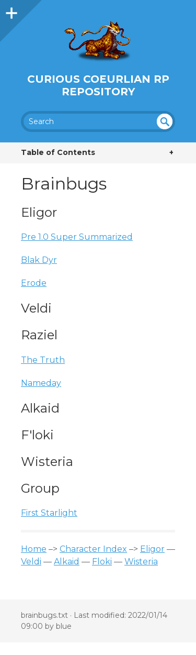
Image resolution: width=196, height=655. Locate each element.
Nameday (41, 383)
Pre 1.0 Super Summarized (77, 237)
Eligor (152, 549)
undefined (164, 121)
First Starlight (49, 513)
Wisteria (141, 562)
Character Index (93, 549)
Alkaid (66, 562)
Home (34, 549)
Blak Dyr (39, 260)
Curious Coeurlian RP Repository (98, 85)
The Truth (43, 360)
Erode (34, 283)
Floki (102, 562)
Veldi (31, 562)
